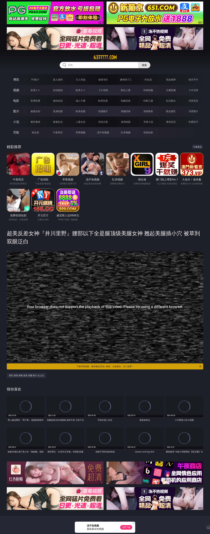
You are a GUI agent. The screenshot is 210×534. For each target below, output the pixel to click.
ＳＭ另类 (193, 90)
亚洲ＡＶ (35, 90)
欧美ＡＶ (80, 90)
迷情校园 (126, 121)
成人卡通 (80, 100)
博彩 (16, 79)
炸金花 (148, 79)
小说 (16, 122)
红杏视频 (126, 132)
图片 (16, 111)
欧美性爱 (103, 100)
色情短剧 (148, 132)
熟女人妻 (126, 90)
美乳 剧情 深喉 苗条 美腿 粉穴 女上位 (26, 375)
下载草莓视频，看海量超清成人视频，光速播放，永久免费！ (139, 366)
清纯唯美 (148, 111)
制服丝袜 (126, 100)
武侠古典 (103, 121)
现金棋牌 (171, 79)
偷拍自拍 (58, 100)
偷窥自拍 (35, 111)
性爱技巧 (193, 121)
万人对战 (80, 79)
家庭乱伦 (58, 121)
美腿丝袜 (126, 111)
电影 (16, 101)
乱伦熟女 (171, 100)
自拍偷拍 (58, 90)
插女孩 (35, 132)
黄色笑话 (171, 121)
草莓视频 (80, 132)
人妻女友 (80, 121)
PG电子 (35, 79)
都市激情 (35, 121)
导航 (16, 132)
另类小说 (148, 121)
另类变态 (193, 100)
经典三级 (148, 100)
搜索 (144, 65)
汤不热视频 (103, 132)
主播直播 (171, 90)
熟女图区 (171, 111)
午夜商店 (58, 132)
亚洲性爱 (35, 100)
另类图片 (193, 111)
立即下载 (126, 527)
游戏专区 (103, 79)
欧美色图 (80, 111)
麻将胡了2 (125, 79)
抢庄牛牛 (193, 79)
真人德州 (58, 79)
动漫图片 (103, 111)
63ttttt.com (105, 57)
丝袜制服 (148, 90)
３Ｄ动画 (103, 90)
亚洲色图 (58, 111)
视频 (16, 90)
